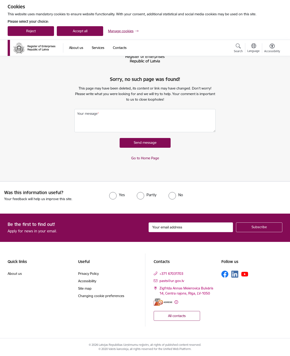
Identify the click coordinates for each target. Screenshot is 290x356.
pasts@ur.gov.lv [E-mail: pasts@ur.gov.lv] (171, 281)
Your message (87, 114)
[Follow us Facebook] (224, 274)
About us (15, 273)
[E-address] (163, 302)
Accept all (80, 31)
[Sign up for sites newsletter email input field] (191, 227)
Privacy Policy (88, 273)
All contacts (177, 316)
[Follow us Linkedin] (234, 274)
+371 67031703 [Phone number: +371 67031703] (171, 273)
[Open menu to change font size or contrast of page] (272, 48)
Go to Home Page (145, 158)
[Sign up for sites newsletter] (259, 227)
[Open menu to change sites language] (253, 48)
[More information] (176, 302)
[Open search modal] (238, 48)
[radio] (117, 195)
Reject (31, 31)
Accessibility (87, 281)
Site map (85, 288)
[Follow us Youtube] (244, 274)
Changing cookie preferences (101, 296)
